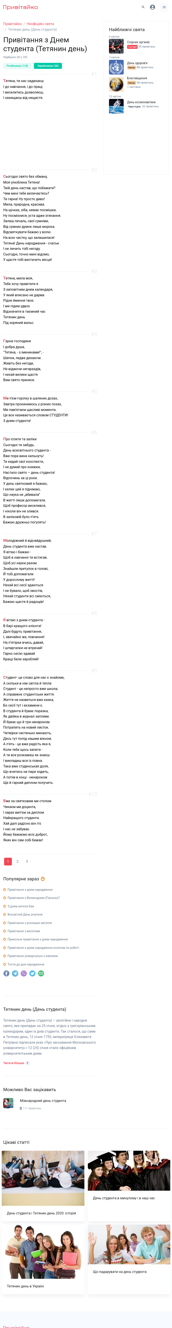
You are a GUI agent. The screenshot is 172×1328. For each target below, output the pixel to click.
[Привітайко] (20, 7)
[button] (16, 1062)
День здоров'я (137, 63)
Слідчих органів (138, 42)
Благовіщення (137, 78)
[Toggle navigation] (164, 7)
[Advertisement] (50, 139)
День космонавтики (141, 102)
